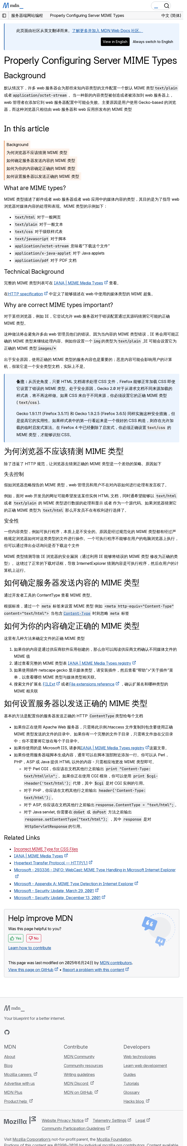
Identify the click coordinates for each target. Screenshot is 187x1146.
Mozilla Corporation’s (31, 1139)
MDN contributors (116, 962)
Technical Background (34, 271)
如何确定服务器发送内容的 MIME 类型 (40, 160)
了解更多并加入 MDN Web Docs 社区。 (107, 30)
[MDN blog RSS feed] (43, 1032)
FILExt (49, 684)
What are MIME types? (35, 187)
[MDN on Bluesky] (16, 1032)
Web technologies (139, 1056)
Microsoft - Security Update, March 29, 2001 (54, 890)
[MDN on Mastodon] (34, 1032)
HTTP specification (25, 293)
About (9, 1056)
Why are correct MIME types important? (58, 304)
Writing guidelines (79, 1074)
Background (25, 75)
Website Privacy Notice (63, 1120)
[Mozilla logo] (20, 1120)
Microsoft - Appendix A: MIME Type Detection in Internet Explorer (73, 883)
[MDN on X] (25, 1032)
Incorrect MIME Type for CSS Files (46, 848)
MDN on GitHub (78, 1092)
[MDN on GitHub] (7, 1032)
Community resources (83, 1065)
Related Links (22, 837)
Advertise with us (19, 1083)
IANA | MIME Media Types (78, 282)
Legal (140, 1120)
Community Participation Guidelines (73, 1128)
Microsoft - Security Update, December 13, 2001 (57, 897)
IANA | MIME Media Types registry (99, 663)
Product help (16, 1101)
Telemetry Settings (109, 1120)
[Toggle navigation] (177, 5)
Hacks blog (134, 1101)
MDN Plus (13, 1092)
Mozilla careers (18, 1074)
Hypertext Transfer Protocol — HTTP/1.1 (51, 862)
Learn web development (145, 1065)
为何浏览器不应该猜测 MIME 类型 (36, 152)
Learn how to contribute (29, 947)
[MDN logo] (14, 1008)
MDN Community (79, 1056)
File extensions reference (91, 684)
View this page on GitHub (30, 969)
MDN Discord (76, 1083)
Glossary (131, 1092)
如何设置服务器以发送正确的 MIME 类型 (42, 176)
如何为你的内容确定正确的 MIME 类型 (40, 168)
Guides (129, 1074)
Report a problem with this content (93, 969)
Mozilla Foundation (114, 1139)
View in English (115, 41)
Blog (8, 1065)
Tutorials (131, 1083)
